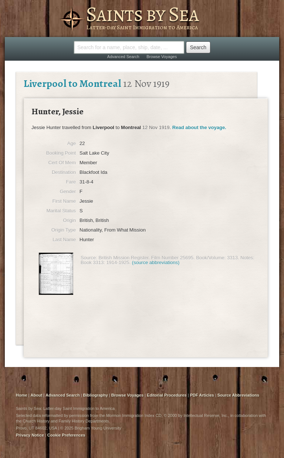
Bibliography (95, 395)
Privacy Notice (30, 435)
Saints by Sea (142, 14)
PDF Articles (202, 395)
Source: (89, 257)
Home (21, 395)
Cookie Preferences (66, 435)
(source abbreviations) (156, 262)
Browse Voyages (161, 56)
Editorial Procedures (167, 395)
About (37, 395)
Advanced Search (123, 56)
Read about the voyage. (199, 127)
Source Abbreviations (238, 395)
